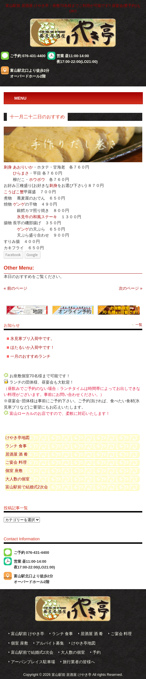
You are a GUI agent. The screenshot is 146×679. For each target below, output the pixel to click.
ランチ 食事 (16, 446)
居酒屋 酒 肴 (16, 454)
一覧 (138, 324)
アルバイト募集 (50, 643)
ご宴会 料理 (16, 462)
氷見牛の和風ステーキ (37, 216)
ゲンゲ (19, 204)
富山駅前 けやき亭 (27, 634)
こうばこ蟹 (14, 191)
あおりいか (23, 167)
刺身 (8, 167)
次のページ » (130, 288)
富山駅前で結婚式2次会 (26, 487)
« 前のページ (15, 288)
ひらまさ (21, 173)
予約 (97, 652)
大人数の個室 (17, 479)
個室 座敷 (14, 470)
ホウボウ (37, 179)
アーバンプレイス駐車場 (33, 662)
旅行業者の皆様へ (79, 662)
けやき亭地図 (17, 437)
